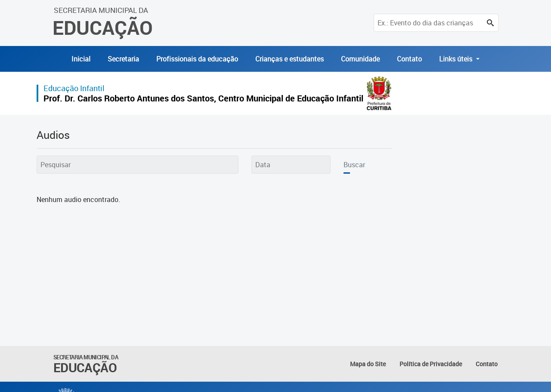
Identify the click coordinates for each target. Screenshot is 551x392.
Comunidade (360, 59)
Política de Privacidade (430, 364)
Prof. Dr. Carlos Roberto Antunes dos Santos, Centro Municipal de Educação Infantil (203, 98)
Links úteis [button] (456, 59)
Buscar (354, 164)
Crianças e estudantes (289, 59)
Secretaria (123, 59)
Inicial (80, 59)
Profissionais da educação (197, 59)
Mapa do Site (368, 364)
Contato (409, 59)
